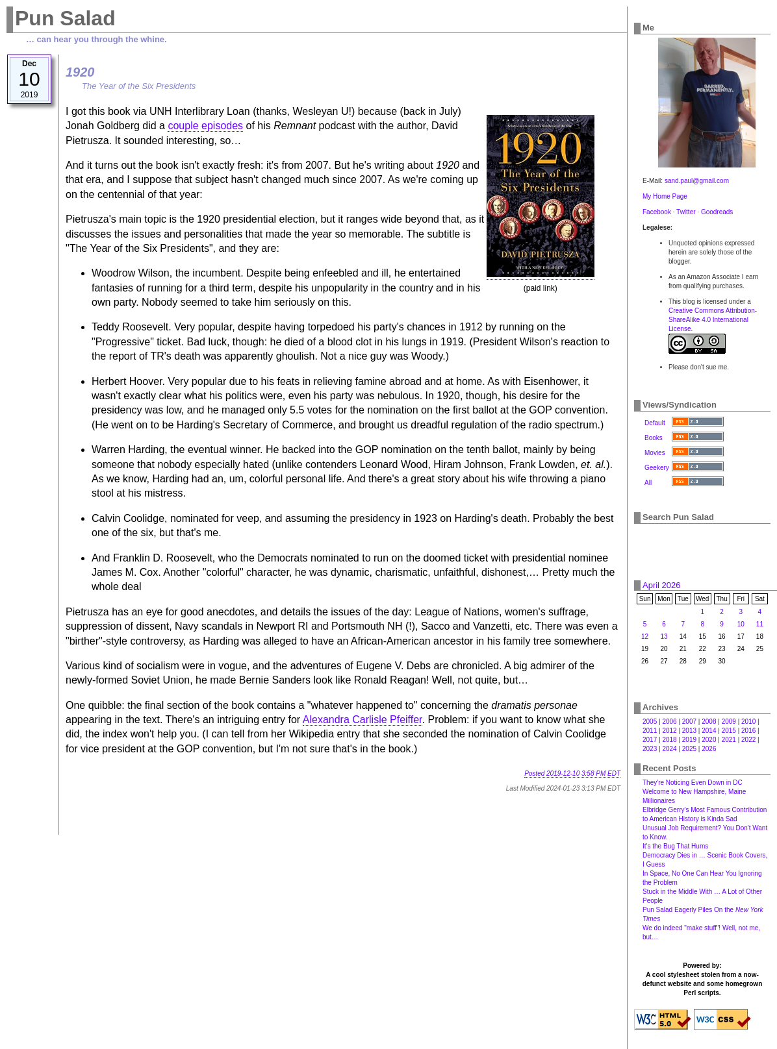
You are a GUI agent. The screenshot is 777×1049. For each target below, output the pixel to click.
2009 (729, 721)
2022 (748, 739)
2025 (689, 748)
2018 (669, 739)
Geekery (656, 467)
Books (653, 437)
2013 (689, 730)
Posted (572, 773)
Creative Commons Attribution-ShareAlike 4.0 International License (713, 319)
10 (741, 624)
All (648, 482)
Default (654, 422)
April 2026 (662, 585)
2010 (748, 721)
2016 (748, 730)
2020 (709, 739)
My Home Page (665, 196)
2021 (729, 739)
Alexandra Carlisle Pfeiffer (362, 719)
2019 (689, 739)
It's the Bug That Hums (675, 846)
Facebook (657, 212)
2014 (709, 730)
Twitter (685, 212)
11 (759, 624)
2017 (650, 739)
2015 (729, 730)
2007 (689, 721)
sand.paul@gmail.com (697, 180)
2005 (650, 721)
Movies (654, 452)
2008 (709, 721)
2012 (669, 730)
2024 (669, 748)
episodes (222, 125)
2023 (650, 748)
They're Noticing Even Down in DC (693, 782)
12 (644, 636)
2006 (669, 721)
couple (183, 125)
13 (663, 636)
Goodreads (717, 212)
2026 (709, 748)
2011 (650, 730)
